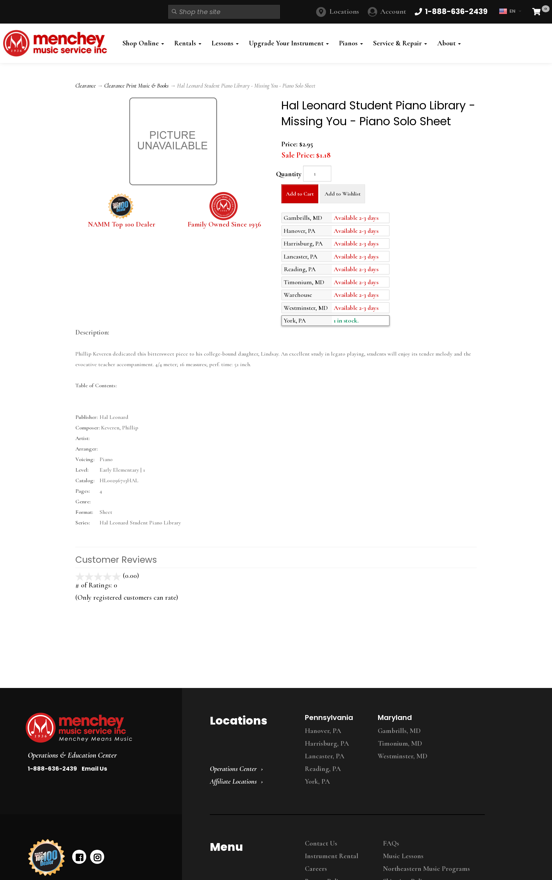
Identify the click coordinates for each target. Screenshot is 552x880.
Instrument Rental (331, 856)
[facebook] (79, 857)
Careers (316, 869)
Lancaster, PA (324, 756)
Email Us (94, 769)
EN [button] (510, 11)
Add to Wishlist (342, 193)
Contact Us (321, 843)
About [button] (449, 43)
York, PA (317, 781)
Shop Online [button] (143, 43)
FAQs (391, 843)
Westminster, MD (402, 756)
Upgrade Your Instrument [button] (289, 43)
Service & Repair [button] (400, 43)
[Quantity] (317, 173)
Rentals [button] (187, 43)
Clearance (85, 85)
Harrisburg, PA (327, 743)
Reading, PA (323, 769)
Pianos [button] (351, 43)
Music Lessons (403, 856)
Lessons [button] (225, 43)
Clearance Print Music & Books (136, 85)
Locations (344, 11)
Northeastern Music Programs (426, 869)
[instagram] (97, 857)
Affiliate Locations (233, 781)
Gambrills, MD (399, 731)
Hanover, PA (323, 731)
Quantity (288, 174)
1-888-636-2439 (52, 769)
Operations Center (233, 769)
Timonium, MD (400, 743)
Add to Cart (300, 193)
